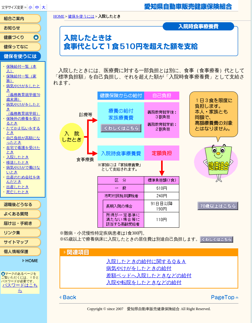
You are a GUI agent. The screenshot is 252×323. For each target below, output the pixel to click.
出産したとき (17, 187)
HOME (58, 16)
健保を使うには (81, 16)
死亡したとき (17, 192)
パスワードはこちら (20, 288)
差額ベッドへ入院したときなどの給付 (149, 275)
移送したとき (17, 162)
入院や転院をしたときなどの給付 (143, 282)
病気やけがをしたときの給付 (138, 268)
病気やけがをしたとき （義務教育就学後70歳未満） (23, 93)
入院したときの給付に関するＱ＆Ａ (146, 261)
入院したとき (17, 157)
